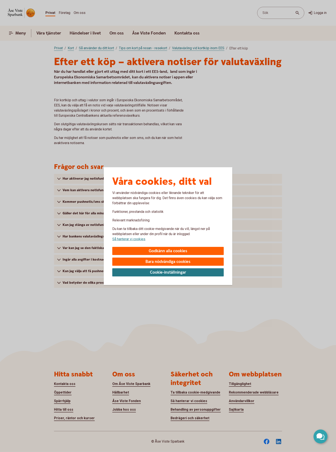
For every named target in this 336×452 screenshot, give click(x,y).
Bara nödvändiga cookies (168, 261)
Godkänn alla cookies (168, 251)
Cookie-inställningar (168, 272)
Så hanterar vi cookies (128, 239)
